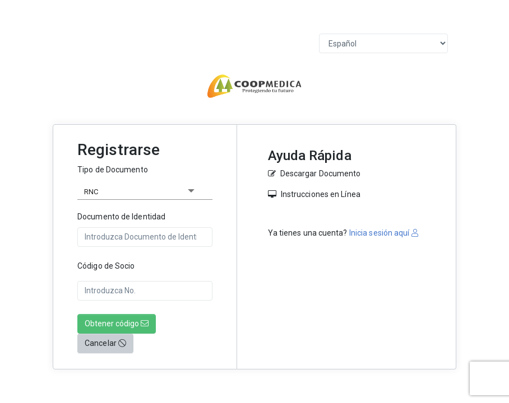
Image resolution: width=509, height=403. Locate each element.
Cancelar (105, 343)
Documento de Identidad (121, 216)
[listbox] (144, 190)
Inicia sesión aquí (383, 232)
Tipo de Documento (112, 169)
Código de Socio (106, 265)
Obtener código (117, 323)
